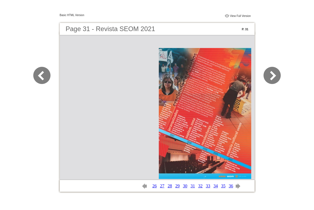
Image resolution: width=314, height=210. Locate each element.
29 (177, 186)
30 (185, 186)
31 (193, 186)
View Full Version (240, 15)
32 (200, 186)
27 (162, 186)
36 (231, 186)
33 (208, 186)
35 (223, 186)
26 (154, 186)
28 (170, 186)
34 (216, 186)
